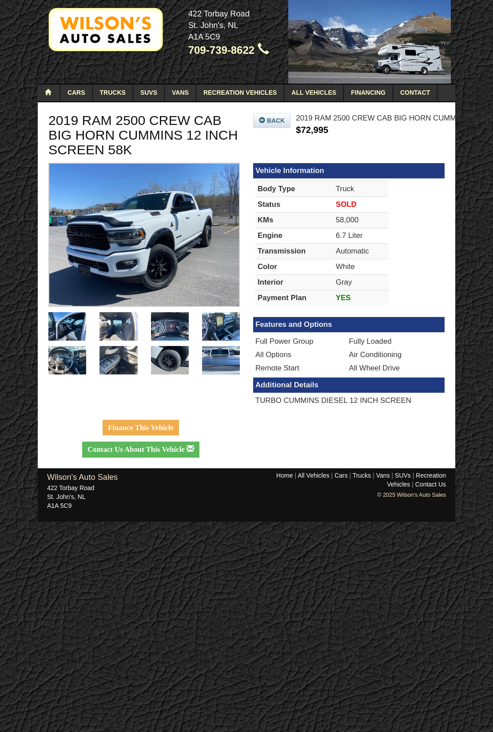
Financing (368, 92)
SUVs (148, 92)
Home (284, 475)
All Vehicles (313, 92)
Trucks (113, 92)
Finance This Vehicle (141, 427)
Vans (180, 92)
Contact (415, 92)
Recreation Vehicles (240, 92)
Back (272, 120)
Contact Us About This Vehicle (140, 449)
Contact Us (430, 484)
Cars (76, 92)
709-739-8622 (228, 50)
